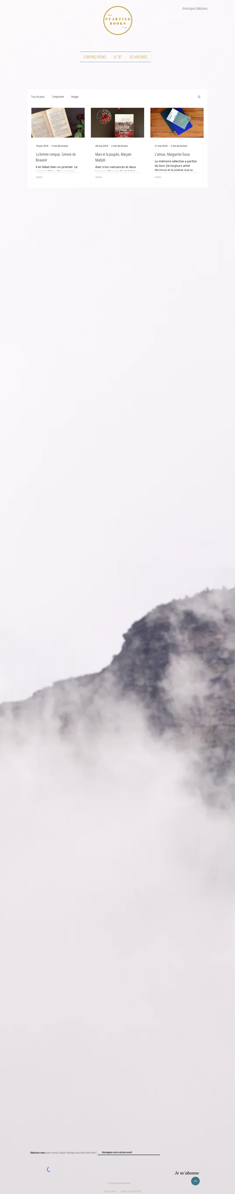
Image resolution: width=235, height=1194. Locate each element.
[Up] (195, 1181)
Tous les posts (38, 96)
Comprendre (58, 96)
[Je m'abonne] (186, 1173)
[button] (199, 97)
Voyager (75, 96)
